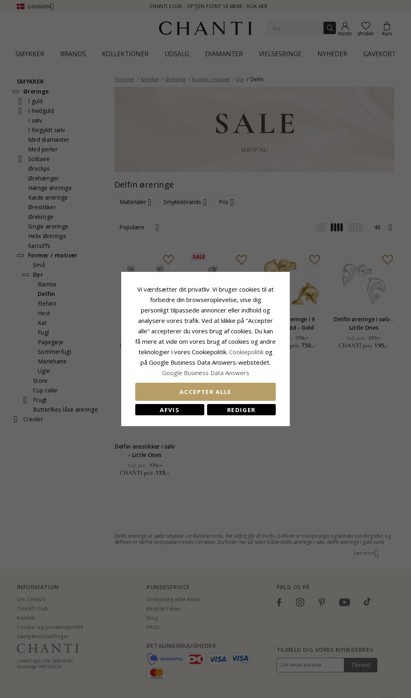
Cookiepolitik (246, 352)
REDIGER (241, 410)
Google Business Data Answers (205, 373)
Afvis (169, 410)
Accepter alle (205, 392)
